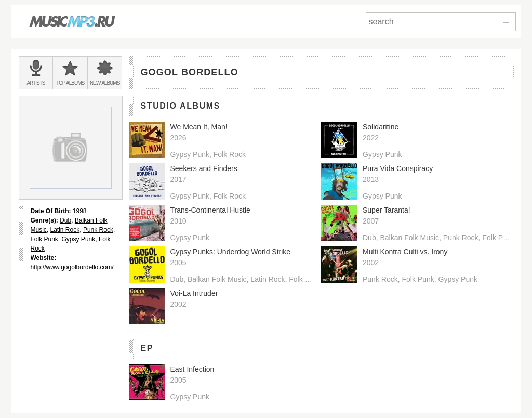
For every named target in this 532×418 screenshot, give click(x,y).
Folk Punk (44, 239)
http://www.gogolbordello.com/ (72, 267)
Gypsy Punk (79, 239)
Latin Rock (65, 229)
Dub (65, 220)
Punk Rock (98, 229)
